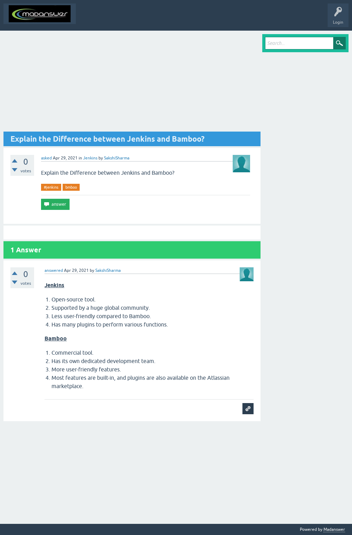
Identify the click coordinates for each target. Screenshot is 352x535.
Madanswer (334, 529)
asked (46, 158)
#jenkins (51, 187)
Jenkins (90, 158)
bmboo (71, 187)
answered (54, 270)
